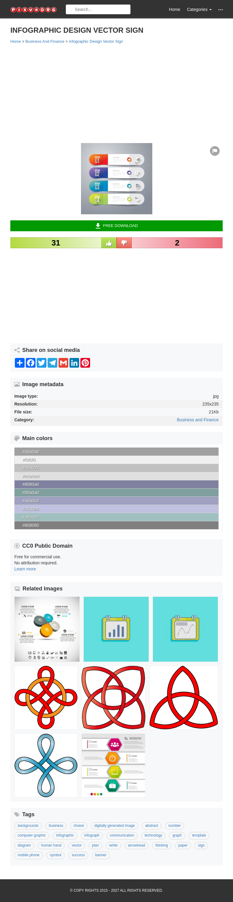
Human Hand (51, 845)
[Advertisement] (116, 93)
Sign (201, 845)
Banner (100, 855)
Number (174, 825)
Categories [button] (199, 9)
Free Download (116, 226)
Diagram (24, 845)
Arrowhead (136, 845)
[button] (220, 9)
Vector (77, 845)
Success (78, 855)
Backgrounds (28, 825)
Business (56, 825)
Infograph (92, 835)
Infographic (65, 835)
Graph (177, 835)
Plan (95, 845)
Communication (122, 835)
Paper (183, 845)
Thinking (161, 845)
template (199, 835)
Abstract (151, 825)
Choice (78, 825)
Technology (153, 835)
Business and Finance (198, 419)
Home (174, 9)
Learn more (25, 568)
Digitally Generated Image (114, 825)
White (113, 845)
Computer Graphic (32, 835)
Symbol (55, 855)
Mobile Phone (28, 855)
